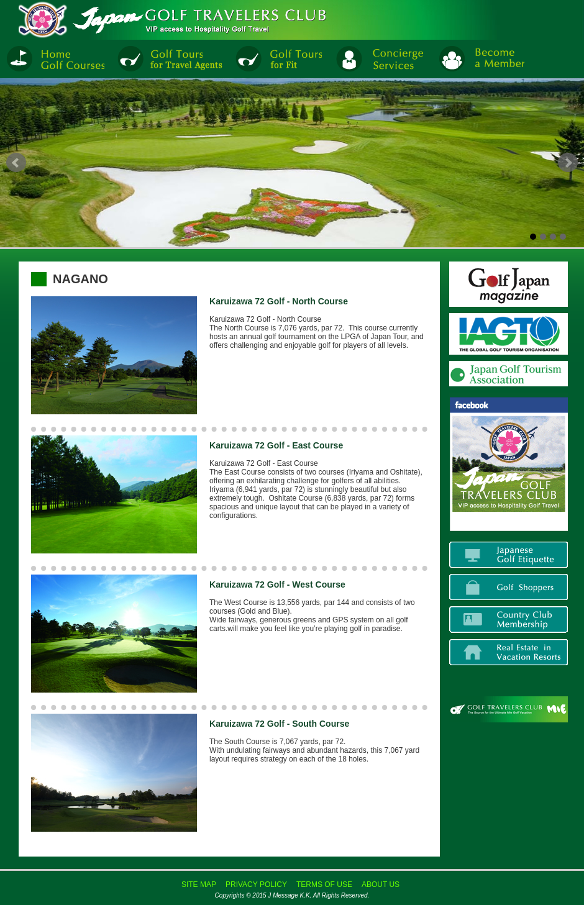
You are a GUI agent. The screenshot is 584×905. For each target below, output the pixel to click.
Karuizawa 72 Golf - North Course (278, 301)
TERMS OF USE (324, 884)
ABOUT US (380, 884)
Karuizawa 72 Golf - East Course (276, 445)
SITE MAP (198, 884)
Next (568, 163)
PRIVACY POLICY (256, 884)
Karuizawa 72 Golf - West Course (277, 584)
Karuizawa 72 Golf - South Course (279, 724)
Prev (16, 163)
